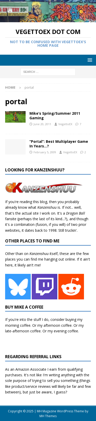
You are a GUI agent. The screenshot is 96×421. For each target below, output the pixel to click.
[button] (89, 60)
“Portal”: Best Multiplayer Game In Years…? (58, 143)
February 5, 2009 (45, 152)
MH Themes (48, 416)
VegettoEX (65, 124)
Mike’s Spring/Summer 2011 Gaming (54, 115)
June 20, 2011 (42, 124)
